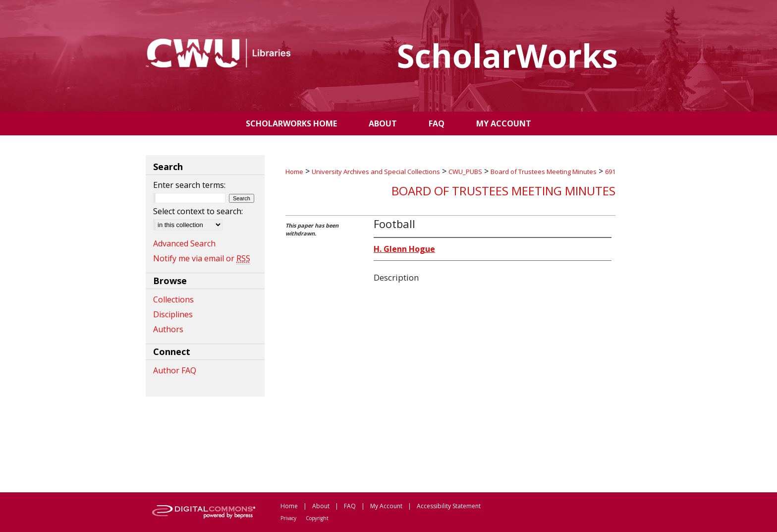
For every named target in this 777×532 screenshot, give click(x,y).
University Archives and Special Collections (376, 171)
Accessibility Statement (449, 506)
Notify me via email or (201, 258)
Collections (173, 299)
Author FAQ (174, 370)
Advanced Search (184, 243)
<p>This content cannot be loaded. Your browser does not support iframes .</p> (450, 385)
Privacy (288, 518)
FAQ (350, 506)
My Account (386, 506)
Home (294, 171)
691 (610, 171)
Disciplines (173, 314)
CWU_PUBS (465, 171)
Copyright (317, 518)
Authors (168, 329)
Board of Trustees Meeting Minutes (544, 171)
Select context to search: (198, 211)
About (321, 506)
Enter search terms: (189, 184)
